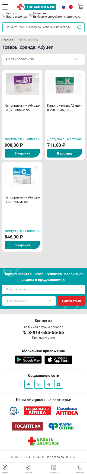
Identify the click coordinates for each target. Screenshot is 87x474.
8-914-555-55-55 (46, 332)
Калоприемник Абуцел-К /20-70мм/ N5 (64, 108)
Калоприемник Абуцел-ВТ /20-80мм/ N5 (22, 108)
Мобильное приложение (43, 351)
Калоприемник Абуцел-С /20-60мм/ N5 (22, 199)
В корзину (22, 153)
